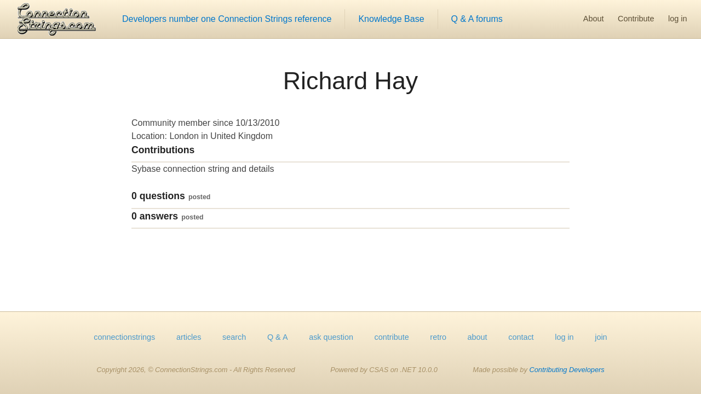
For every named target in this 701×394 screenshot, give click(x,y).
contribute (392, 337)
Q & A (277, 337)
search (234, 337)
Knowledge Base (391, 19)
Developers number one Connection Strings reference (226, 19)
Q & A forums (477, 19)
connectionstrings (124, 337)
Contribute (636, 18)
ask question (331, 337)
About (593, 18)
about (477, 337)
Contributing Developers (566, 370)
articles (189, 337)
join (601, 337)
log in (677, 18)
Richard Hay (350, 80)
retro (438, 337)
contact (520, 337)
